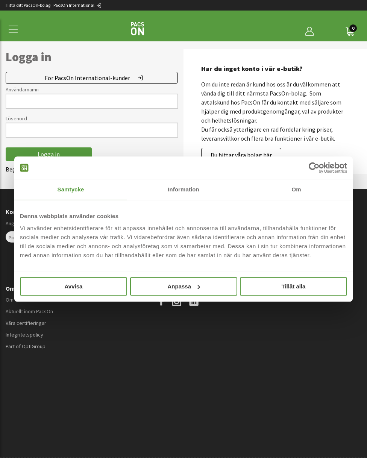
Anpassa (183, 286)
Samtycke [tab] (71, 189)
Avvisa (74, 286)
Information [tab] (183, 189)
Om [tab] (296, 189)
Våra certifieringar (26, 323)
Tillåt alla (294, 286)
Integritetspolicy (24, 334)
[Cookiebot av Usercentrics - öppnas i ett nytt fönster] (314, 167)
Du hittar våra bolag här (241, 155)
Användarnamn (22, 89)
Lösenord (16, 118)
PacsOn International (77, 5)
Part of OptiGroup (25, 346)
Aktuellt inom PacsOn (29, 311)
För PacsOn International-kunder (87, 78)
